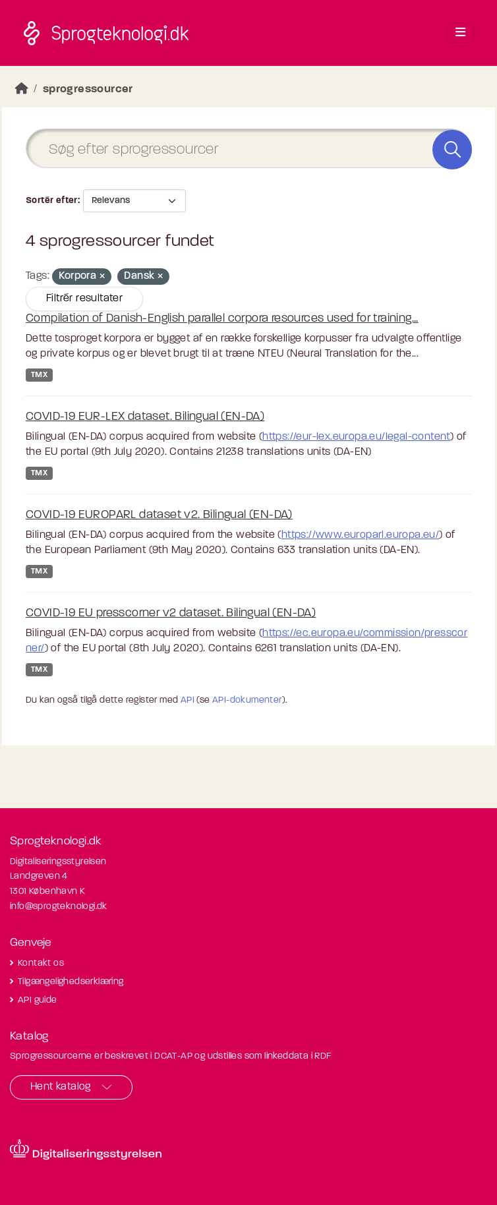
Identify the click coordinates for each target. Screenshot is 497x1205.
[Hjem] (21, 89)
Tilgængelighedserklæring (71, 982)
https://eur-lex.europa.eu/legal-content (356, 437)
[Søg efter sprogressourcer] (248, 149)
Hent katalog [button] (60, 1087)
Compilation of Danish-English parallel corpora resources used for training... (222, 318)
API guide (37, 1000)
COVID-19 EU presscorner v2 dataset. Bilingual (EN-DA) (171, 613)
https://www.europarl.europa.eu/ (360, 535)
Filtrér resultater (84, 298)
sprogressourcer (88, 89)
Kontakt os (41, 963)
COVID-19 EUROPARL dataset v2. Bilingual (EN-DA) (159, 515)
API (187, 700)
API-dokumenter (247, 700)
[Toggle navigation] (460, 33)
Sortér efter (52, 201)
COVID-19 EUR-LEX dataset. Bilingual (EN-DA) (145, 417)
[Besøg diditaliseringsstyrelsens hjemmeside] (85, 1149)
